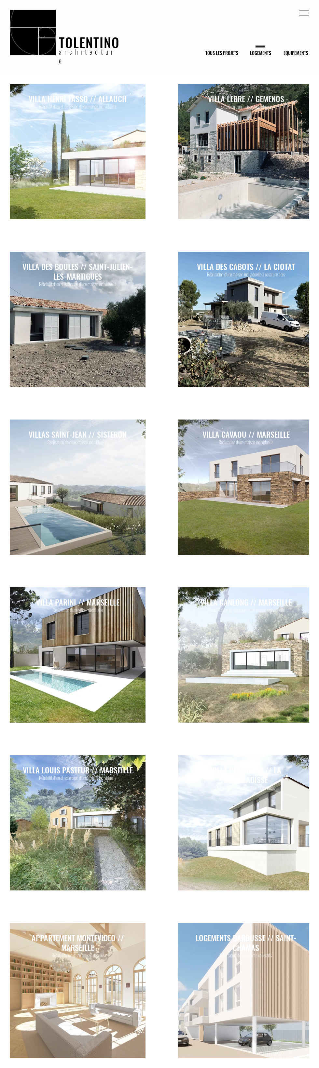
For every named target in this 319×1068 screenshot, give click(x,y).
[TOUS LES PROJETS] (221, 52)
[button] (304, 13)
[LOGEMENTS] (260, 52)
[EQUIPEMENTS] (296, 52)
